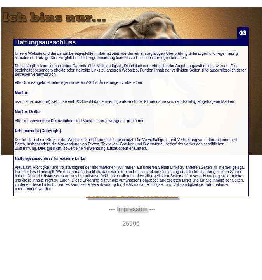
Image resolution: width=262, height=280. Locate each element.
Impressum (132, 209)
